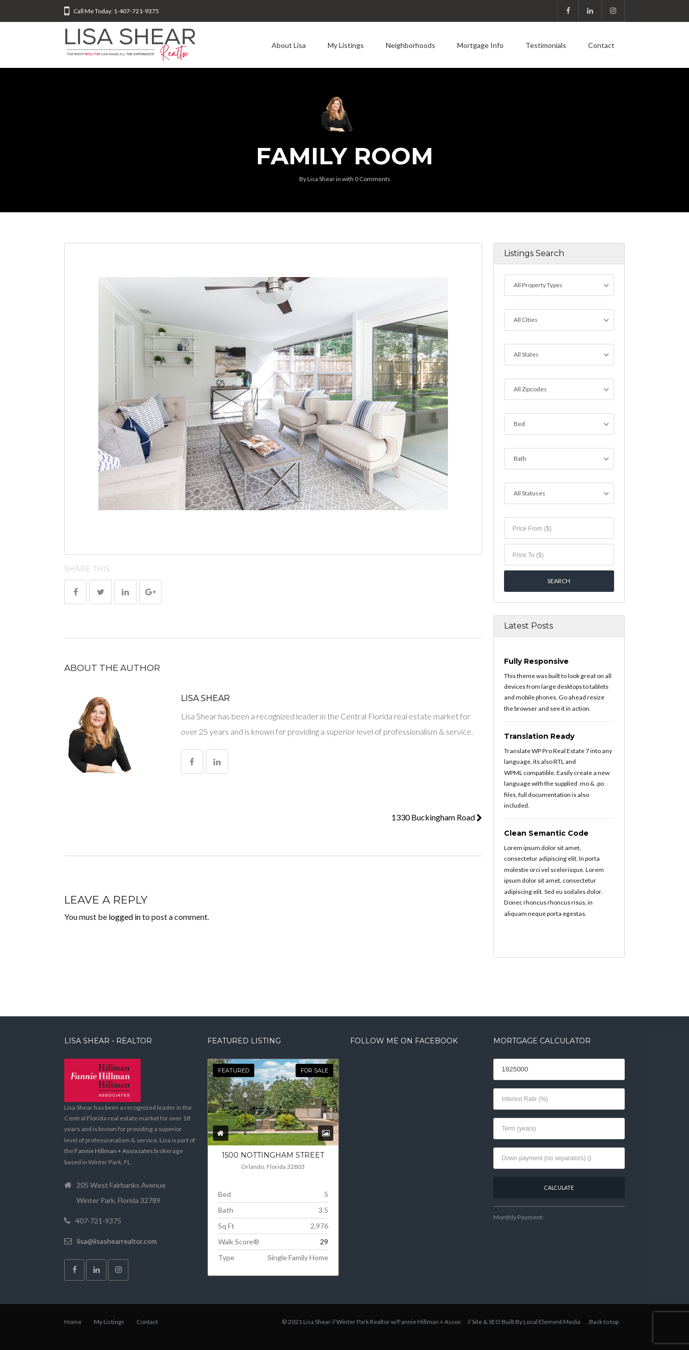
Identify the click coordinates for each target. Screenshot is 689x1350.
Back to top (604, 1322)
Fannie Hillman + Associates (113, 1151)
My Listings (346, 45)
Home (73, 1322)
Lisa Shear (321, 179)
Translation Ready (539, 736)
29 (324, 1241)
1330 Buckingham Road (436, 817)
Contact (601, 45)
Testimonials (545, 45)
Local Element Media (551, 1322)
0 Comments (372, 179)
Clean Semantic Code (546, 833)
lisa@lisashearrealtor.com (117, 1241)
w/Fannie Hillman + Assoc (426, 1322)
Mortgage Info (480, 45)
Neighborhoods (410, 45)
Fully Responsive (536, 661)
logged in (125, 916)
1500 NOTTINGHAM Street (273, 1155)
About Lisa (289, 45)
